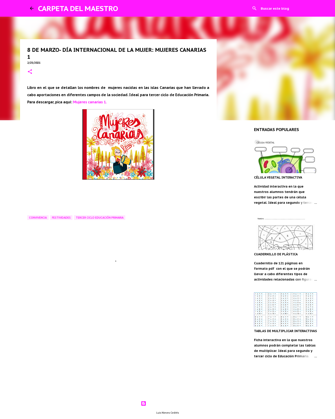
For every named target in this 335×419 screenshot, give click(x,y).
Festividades (61, 217)
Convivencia (38, 217)
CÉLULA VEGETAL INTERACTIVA (278, 177)
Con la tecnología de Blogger (167, 403)
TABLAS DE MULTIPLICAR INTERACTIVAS (285, 331)
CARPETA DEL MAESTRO (78, 8)
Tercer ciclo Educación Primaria (100, 217)
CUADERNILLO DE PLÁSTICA (276, 254)
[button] (30, 72)
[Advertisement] (118, 314)
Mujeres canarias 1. (89, 102)
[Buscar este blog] (282, 8)
